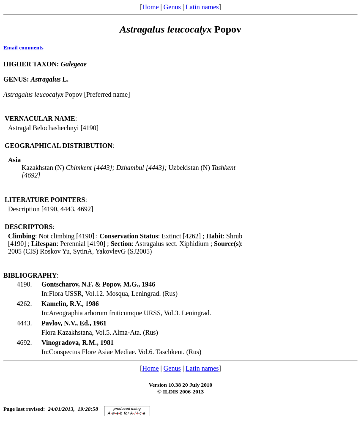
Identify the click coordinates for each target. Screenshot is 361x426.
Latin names (202, 7)
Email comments (23, 47)
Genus (172, 7)
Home (150, 7)
